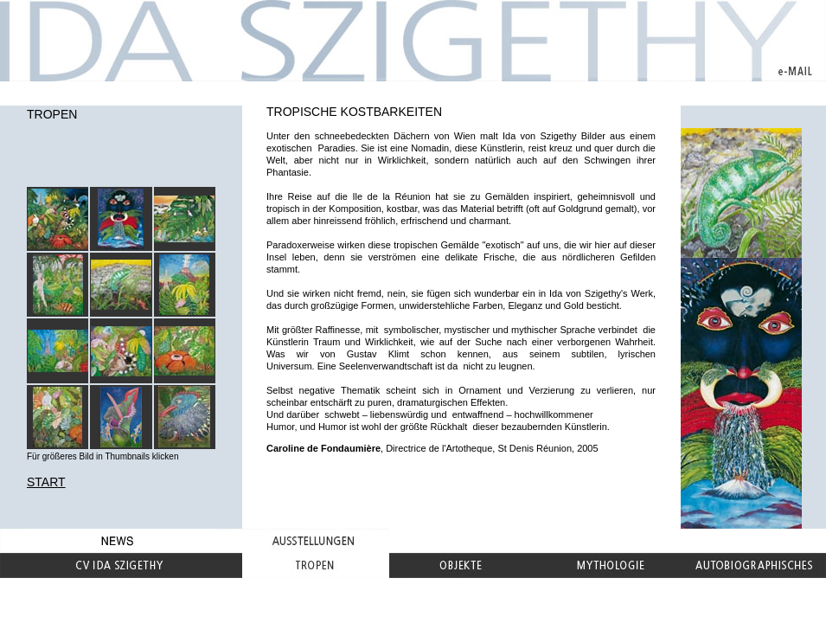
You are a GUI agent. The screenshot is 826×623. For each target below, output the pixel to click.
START (46, 482)
